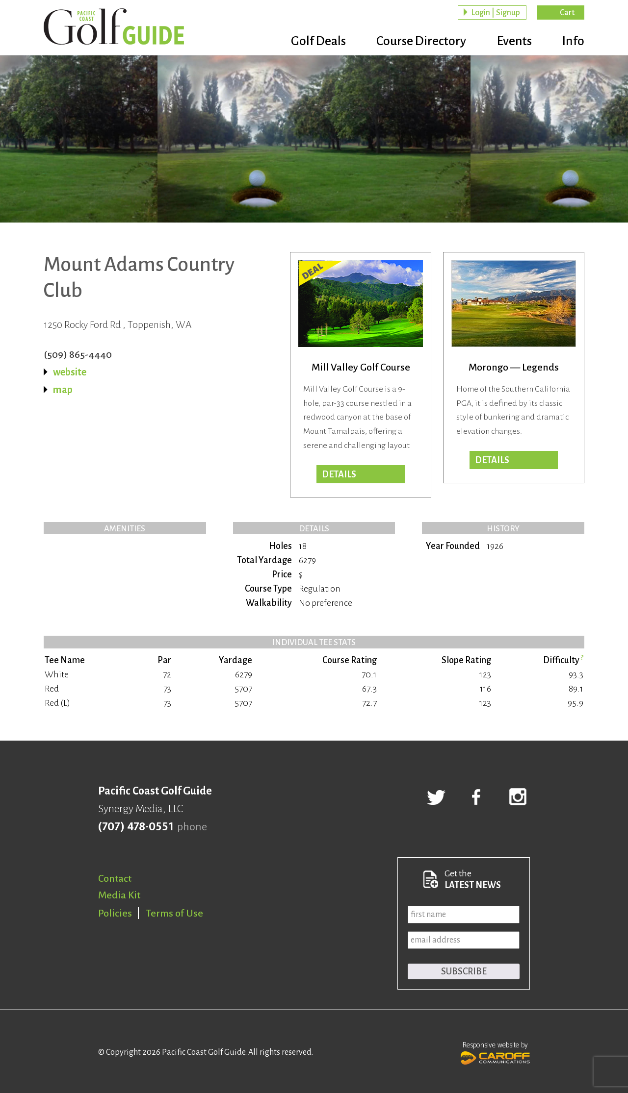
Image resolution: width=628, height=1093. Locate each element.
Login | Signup (495, 12)
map (63, 389)
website (69, 372)
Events (512, 42)
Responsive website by (495, 1052)
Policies (115, 913)
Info (573, 42)
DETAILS (339, 474)
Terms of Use (174, 913)
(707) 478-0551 (135, 827)
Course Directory (417, 42)
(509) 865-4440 (78, 354)
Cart (567, 12)
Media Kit (119, 895)
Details (492, 460)
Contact (114, 878)
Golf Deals (312, 42)
